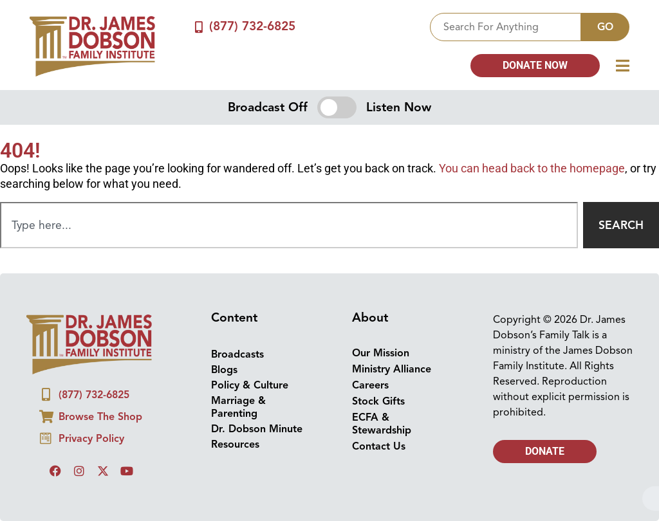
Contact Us (378, 446)
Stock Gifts (378, 401)
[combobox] (505, 27)
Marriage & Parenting (238, 407)
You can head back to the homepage (532, 168)
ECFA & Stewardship (381, 424)
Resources (235, 444)
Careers (370, 385)
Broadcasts (237, 354)
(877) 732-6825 (253, 26)
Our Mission (380, 353)
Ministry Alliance (391, 369)
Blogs (224, 369)
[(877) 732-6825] (198, 27)
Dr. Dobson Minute (256, 429)
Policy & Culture (249, 385)
